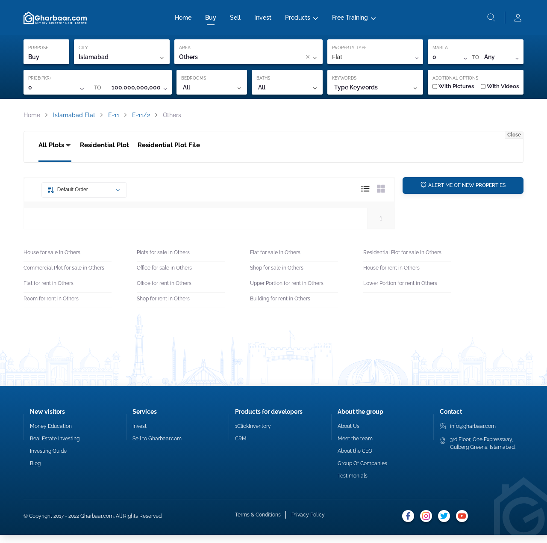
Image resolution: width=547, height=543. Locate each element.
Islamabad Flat (74, 120)
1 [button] (380, 226)
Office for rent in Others (164, 292)
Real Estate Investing (54, 447)
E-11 (113, 120)
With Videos (500, 91)
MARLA (440, 52)
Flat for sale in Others (275, 261)
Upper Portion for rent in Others (286, 292)
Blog (35, 472)
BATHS (263, 83)
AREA (185, 52)
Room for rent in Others (51, 307)
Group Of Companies (362, 472)
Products (297, 20)
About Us (348, 434)
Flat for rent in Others (49, 292)
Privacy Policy (307, 524)
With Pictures (453, 91)
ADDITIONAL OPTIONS (455, 83)
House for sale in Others (52, 261)
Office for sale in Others (164, 276)
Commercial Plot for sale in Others (64, 276)
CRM (241, 447)
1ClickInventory (253, 434)
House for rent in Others (391, 276)
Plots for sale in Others (163, 261)
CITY (83, 52)
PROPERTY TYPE (349, 52)
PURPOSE (38, 52)
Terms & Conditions (257, 524)
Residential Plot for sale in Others (402, 261)
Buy (210, 20)
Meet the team (355, 447)
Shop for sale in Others (276, 276)
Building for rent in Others (280, 307)
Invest (262, 20)
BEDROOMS (193, 83)
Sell (235, 20)
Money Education (51, 434)
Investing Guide (48, 459)
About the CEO (355, 459)
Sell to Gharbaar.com (157, 447)
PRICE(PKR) (39, 83)
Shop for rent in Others (163, 307)
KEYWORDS (344, 83)
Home (183, 20)
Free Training (350, 20)
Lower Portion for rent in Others (400, 292)
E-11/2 (141, 120)
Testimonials (353, 484)
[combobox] (254, 62)
